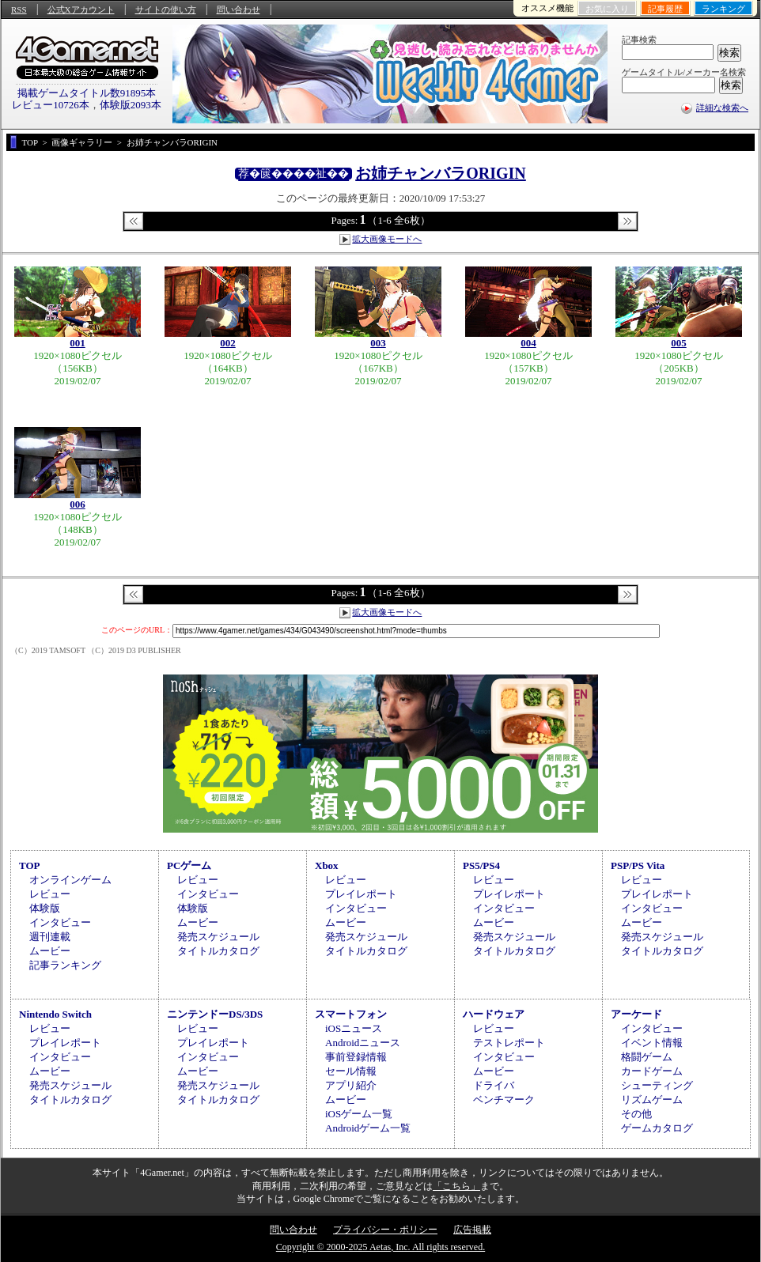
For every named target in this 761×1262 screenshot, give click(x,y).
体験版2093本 (130, 105)
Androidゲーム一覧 (368, 1128)
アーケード (636, 1014)
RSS (19, 9)
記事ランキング (65, 965)
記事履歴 (665, 8)
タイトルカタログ (218, 951)
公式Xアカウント (81, 9)
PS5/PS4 (481, 865)
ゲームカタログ (657, 1128)
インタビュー (60, 922)
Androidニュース (362, 1043)
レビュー (49, 894)
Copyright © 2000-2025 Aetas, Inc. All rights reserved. (380, 1247)
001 (77, 343)
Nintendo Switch (55, 1014)
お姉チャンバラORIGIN (440, 173)
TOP (29, 865)
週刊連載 (49, 937)
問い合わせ (238, 9)
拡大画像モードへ (387, 239)
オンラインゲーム (70, 880)
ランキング (723, 8)
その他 (636, 1114)
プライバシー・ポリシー (385, 1229)
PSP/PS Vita (637, 865)
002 (228, 343)
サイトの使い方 (165, 9)
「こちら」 (456, 1186)
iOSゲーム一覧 (358, 1114)
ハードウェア (493, 1014)
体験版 (44, 908)
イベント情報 (652, 1043)
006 (77, 504)
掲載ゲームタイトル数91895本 (87, 93)
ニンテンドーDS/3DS (215, 1014)
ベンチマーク (504, 1099)
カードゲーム (652, 1071)
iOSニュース (353, 1028)
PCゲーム (189, 865)
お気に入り (607, 8)
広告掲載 (472, 1229)
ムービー (49, 951)
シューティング (657, 1085)
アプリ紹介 (351, 1085)
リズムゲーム (652, 1099)
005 (679, 343)
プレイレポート (361, 894)
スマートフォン (351, 1014)
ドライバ (493, 1085)
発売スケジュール (218, 937)
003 (378, 343)
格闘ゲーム (646, 1057)
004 (528, 343)
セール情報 (351, 1071)
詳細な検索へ (722, 107)
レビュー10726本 (50, 105)
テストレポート (509, 1043)
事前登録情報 (356, 1057)
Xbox (327, 865)
